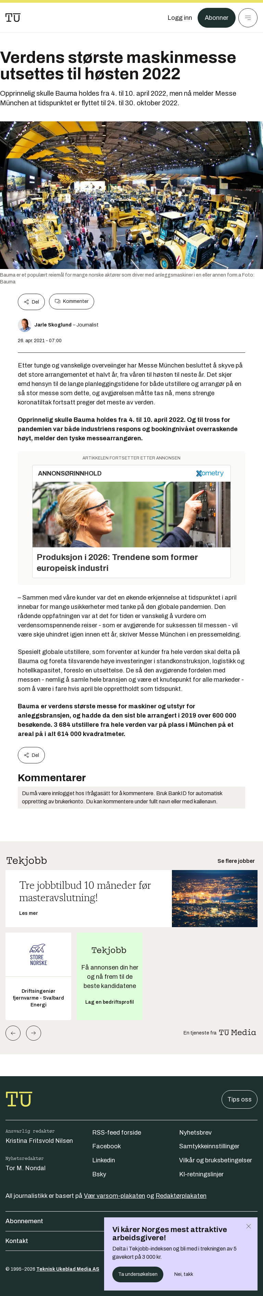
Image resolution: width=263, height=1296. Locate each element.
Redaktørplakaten (180, 1195)
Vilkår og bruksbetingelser (215, 1160)
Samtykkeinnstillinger (209, 1146)
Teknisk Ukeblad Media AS (67, 1269)
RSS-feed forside (116, 1132)
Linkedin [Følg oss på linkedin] (103, 1160)
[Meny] (248, 17)
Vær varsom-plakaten (114, 1195)
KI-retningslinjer (201, 1174)
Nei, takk (183, 1274)
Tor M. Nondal (25, 1168)
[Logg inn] (179, 18)
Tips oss (239, 1099)
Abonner (216, 17)
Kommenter (71, 301)
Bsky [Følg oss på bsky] (99, 1174)
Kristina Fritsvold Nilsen (39, 1140)
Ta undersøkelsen (138, 1274)
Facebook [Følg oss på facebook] (106, 1146)
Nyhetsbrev (195, 1132)
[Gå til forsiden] (13, 17)
